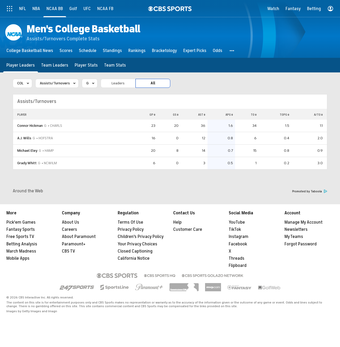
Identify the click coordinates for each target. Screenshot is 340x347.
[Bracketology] (164, 50)
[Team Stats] (115, 65)
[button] (232, 50)
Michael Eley (27, 150)
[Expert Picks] (195, 50)
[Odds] (218, 50)
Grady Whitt (27, 163)
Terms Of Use (130, 222)
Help (177, 222)
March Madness (21, 251)
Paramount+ (74, 244)
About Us (70, 222)
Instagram (238, 236)
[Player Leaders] (20, 65)
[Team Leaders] (54, 65)
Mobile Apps (17, 258)
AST (201, 114)
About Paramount (79, 236)
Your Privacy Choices (137, 244)
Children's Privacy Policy (141, 236)
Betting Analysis (21, 244)
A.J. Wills (24, 138)
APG (229, 114)
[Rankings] (137, 50)
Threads (236, 258)
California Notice (134, 258)
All (153, 83)
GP (152, 114)
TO (254, 114)
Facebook (238, 244)
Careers (69, 229)
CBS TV (68, 251)
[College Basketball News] (29, 50)
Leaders (118, 83)
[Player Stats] (86, 65)
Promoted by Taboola (309, 191)
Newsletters (296, 229)
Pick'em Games (21, 222)
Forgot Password (300, 244)
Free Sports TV (20, 236)
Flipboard (237, 265)
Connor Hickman (30, 125)
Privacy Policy (131, 229)
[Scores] (66, 50)
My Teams (293, 236)
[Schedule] (88, 50)
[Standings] (112, 50)
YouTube (237, 222)
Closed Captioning (135, 251)
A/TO (318, 114)
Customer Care (187, 229)
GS (175, 114)
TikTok (235, 229)
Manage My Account (303, 222)
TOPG (284, 114)
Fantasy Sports (20, 229)
